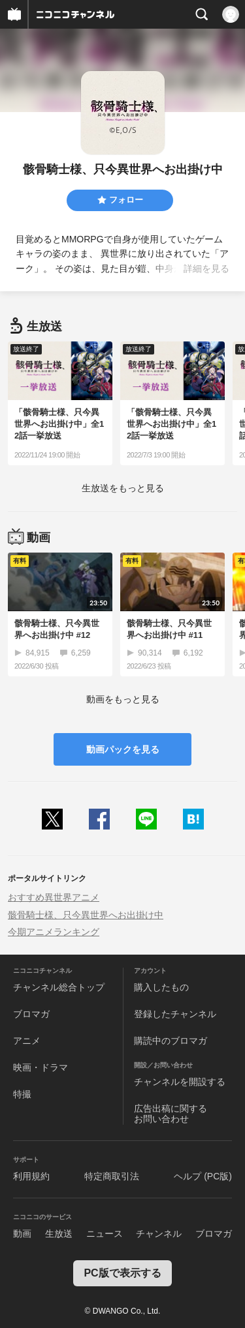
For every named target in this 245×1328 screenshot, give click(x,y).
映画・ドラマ (40, 1067)
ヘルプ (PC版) (203, 1176)
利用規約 (31, 1176)
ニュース (104, 1233)
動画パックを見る (122, 749)
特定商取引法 (111, 1176)
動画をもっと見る (122, 699)
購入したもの (161, 987)
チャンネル (159, 1233)
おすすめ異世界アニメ (53, 897)
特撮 (22, 1094)
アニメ (27, 1040)
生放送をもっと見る (123, 488)
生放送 (59, 1233)
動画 (22, 1233)
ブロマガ (31, 1014)
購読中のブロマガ (170, 1040)
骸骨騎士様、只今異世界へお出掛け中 (85, 915)
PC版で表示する (122, 1272)
